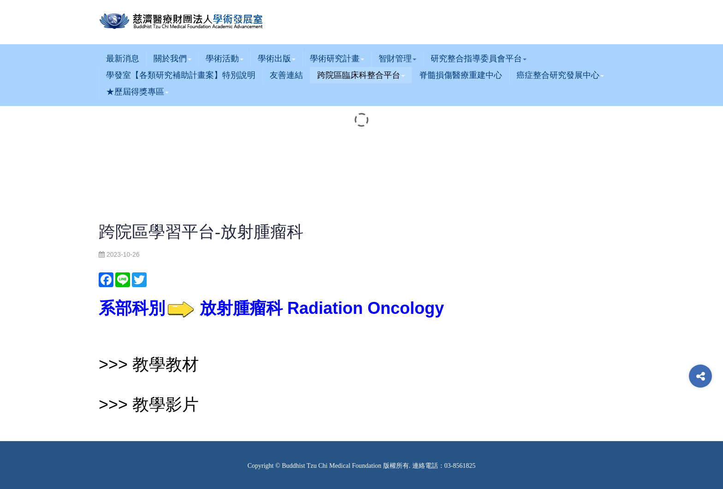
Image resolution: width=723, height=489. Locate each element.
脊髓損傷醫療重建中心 (460, 75)
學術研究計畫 (337, 58)
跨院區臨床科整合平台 (361, 75)
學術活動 (224, 58)
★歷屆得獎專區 (137, 91)
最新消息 (122, 58)
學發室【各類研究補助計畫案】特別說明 (180, 75)
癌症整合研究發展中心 (560, 75)
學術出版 (277, 58)
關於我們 (172, 58)
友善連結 (286, 75)
